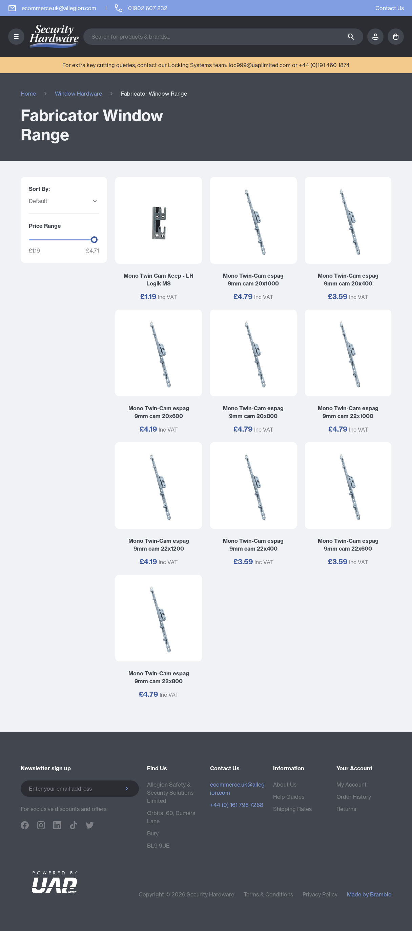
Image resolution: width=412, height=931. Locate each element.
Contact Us (389, 8)
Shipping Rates (292, 809)
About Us (284, 784)
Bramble (380, 894)
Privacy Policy (320, 894)
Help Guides (288, 796)
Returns (346, 809)
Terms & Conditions (268, 894)
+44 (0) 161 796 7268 (236, 804)
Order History (353, 796)
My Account (351, 784)
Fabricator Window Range (154, 93)
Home (28, 93)
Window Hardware (78, 93)
